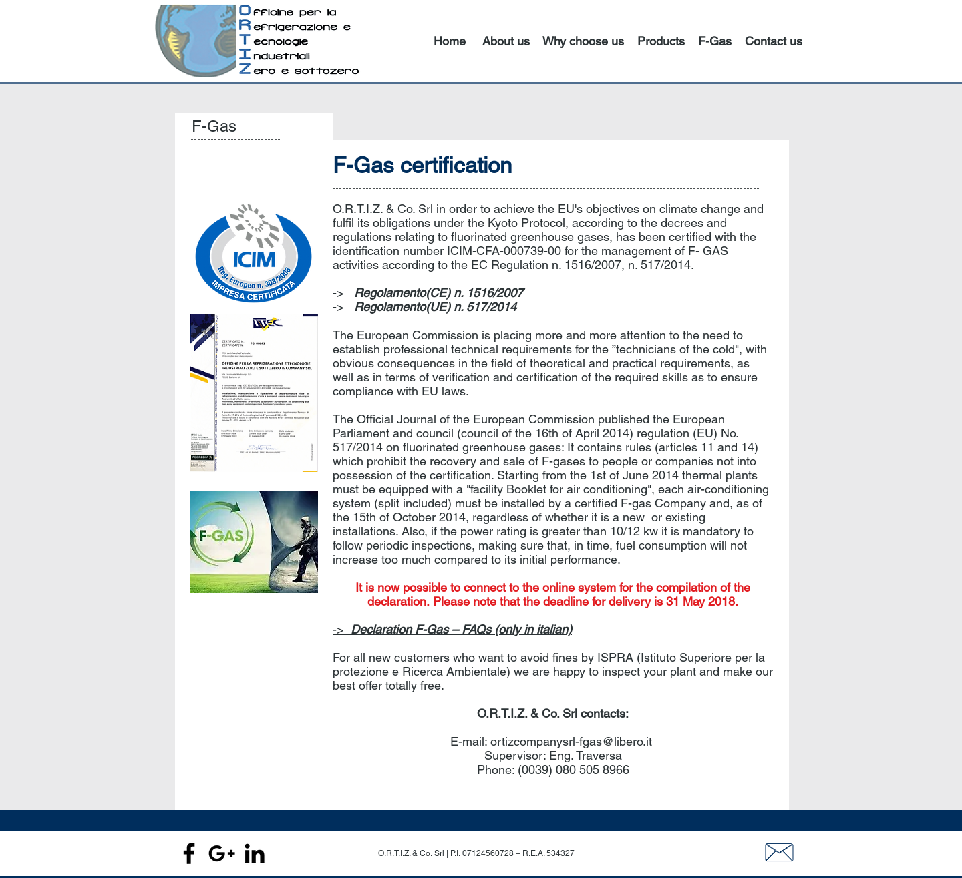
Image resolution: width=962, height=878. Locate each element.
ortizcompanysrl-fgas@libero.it (571, 741)
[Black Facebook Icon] (189, 853)
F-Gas (715, 41)
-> (452, 629)
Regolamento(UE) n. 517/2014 (435, 307)
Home (450, 41)
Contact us (773, 41)
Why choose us (583, 41)
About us (506, 41)
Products (661, 41)
